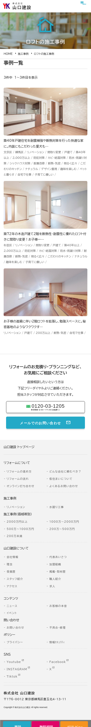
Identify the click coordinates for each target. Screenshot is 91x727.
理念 (9, 564)
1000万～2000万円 (64, 521)
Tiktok (12, 676)
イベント (12, 613)
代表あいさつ (58, 557)
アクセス (12, 586)
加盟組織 (55, 564)
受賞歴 (11, 571)
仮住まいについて (61, 478)
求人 (52, 586)
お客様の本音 (58, 605)
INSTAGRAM (17, 669)
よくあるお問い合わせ (63, 486)
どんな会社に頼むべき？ (65, 471)
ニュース (12, 605)
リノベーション (16, 507)
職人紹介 (55, 578)
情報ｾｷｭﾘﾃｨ (57, 642)
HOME (8, 53)
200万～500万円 (62, 529)
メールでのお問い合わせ (40, 423)
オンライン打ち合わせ (20, 486)
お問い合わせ (15, 627)
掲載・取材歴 (57, 571)
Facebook (57, 662)
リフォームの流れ (18, 478)
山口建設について (16, 548)
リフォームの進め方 (19, 471)
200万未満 (14, 536)
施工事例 (23, 53)
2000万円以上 (17, 521)
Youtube (14, 662)
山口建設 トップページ (19, 447)
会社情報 (12, 557)
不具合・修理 (57, 627)
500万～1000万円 (20, 529)
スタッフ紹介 (15, 578)
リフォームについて (17, 462)
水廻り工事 (56, 507)
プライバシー (15, 642)
